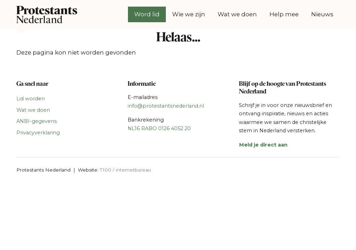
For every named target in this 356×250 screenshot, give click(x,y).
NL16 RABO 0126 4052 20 (159, 128)
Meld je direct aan (263, 145)
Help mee (284, 14)
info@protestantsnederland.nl (166, 106)
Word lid (147, 14)
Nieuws (322, 14)
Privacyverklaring (38, 133)
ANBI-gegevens (36, 121)
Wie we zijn (188, 14)
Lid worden (30, 98)
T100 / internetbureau (125, 170)
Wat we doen (237, 14)
